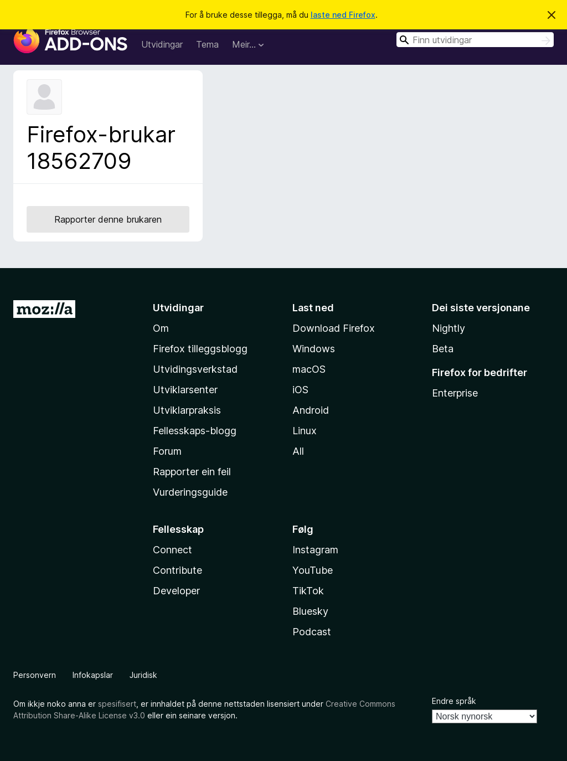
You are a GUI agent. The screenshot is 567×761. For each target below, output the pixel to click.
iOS (300, 389)
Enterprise (455, 393)
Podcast (311, 631)
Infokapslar (93, 675)
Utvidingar (162, 44)
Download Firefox (333, 328)
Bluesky (310, 611)
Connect (172, 550)
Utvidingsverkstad (195, 369)
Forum (167, 451)
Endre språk (454, 701)
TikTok (308, 591)
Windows (313, 348)
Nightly (448, 328)
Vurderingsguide (190, 492)
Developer (176, 591)
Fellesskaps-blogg (194, 430)
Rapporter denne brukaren (108, 219)
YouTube (312, 570)
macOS (309, 369)
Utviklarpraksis (187, 410)
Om (161, 328)
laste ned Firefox (343, 14)
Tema (207, 44)
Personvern (34, 675)
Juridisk (143, 675)
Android (310, 410)
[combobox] (475, 39)
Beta (442, 348)
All (298, 451)
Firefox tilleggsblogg (200, 348)
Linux (304, 430)
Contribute (177, 570)
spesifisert (117, 703)
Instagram (315, 550)
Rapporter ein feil (192, 471)
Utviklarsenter (185, 389)
